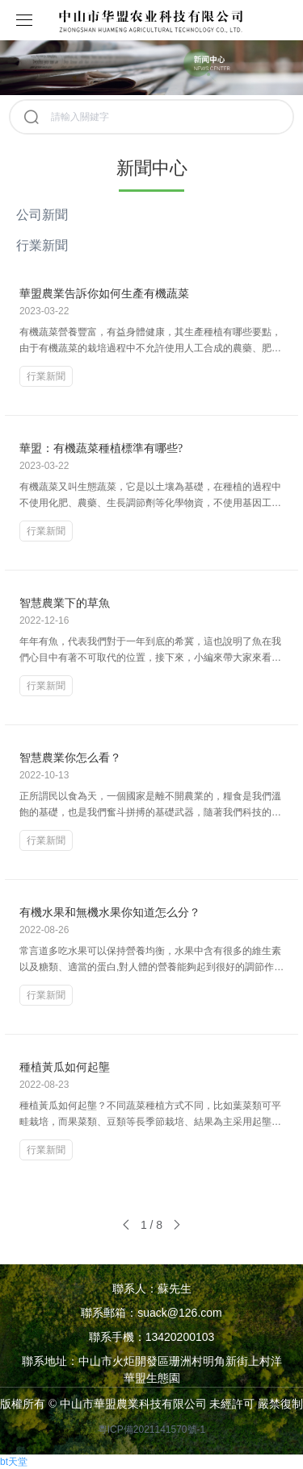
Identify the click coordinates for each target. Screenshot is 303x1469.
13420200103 (180, 1336)
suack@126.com (179, 1312)
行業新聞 (42, 245)
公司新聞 (42, 215)
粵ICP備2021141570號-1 (151, 1429)
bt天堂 (13, 1461)
